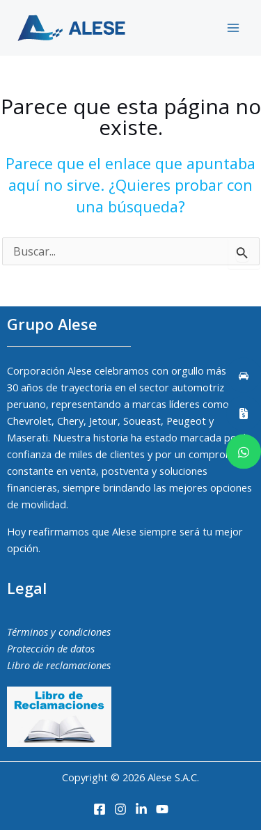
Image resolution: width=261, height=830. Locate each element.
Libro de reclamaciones (59, 665)
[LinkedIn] (141, 809)
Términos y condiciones (59, 632)
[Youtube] (162, 809)
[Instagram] (120, 809)
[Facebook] (99, 809)
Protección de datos (51, 648)
